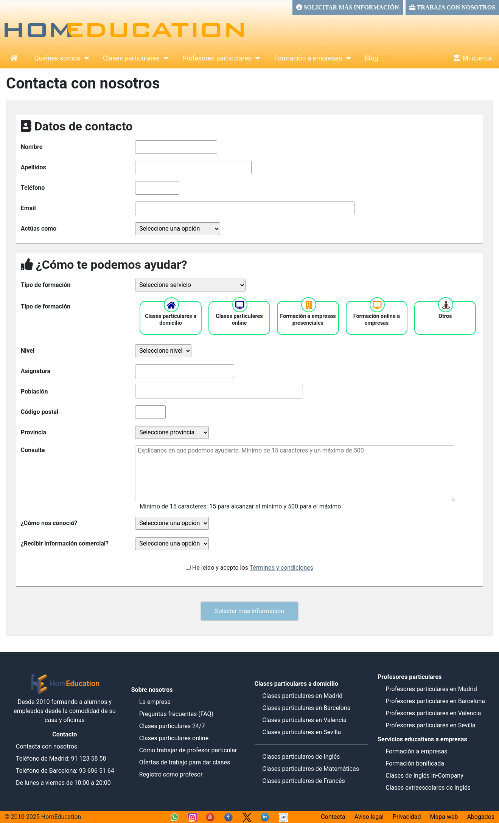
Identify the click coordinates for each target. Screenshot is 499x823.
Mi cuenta (471, 58)
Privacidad (407, 816)
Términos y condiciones (281, 567)
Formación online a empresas (376, 319)
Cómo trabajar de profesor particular (188, 750)
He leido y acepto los (252, 567)
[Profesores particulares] (256, 58)
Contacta (333, 816)
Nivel (27, 350)
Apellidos (33, 167)
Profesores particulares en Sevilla (430, 725)
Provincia (33, 432)
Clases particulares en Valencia (304, 720)
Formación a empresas (308, 58)
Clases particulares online (239, 319)
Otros (445, 316)
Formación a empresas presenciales (308, 319)
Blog (371, 58)
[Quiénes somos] (85, 58)
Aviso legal (369, 816)
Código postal (39, 411)
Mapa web (444, 816)
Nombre (32, 146)
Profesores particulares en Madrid (431, 689)
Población (34, 391)
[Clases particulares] (164, 58)
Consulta (33, 450)
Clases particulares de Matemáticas (310, 768)
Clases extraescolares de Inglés (428, 787)
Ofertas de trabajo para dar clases (184, 762)
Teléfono (33, 187)
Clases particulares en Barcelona (306, 707)
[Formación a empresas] (346, 58)
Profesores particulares (217, 58)
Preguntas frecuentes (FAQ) (176, 714)
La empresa (155, 701)
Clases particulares (131, 58)
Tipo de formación (45, 284)
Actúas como (38, 228)
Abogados (480, 816)
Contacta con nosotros (46, 746)
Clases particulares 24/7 (172, 726)
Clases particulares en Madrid (302, 695)
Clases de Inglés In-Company (424, 775)
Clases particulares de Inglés (301, 756)
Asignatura (35, 371)
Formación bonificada (415, 763)
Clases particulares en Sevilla (301, 732)
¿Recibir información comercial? (65, 543)
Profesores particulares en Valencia (433, 713)
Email (28, 208)
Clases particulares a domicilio (170, 319)
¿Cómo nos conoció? (49, 523)
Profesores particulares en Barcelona (435, 701)
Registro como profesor (171, 774)
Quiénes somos (57, 58)
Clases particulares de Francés (303, 780)
